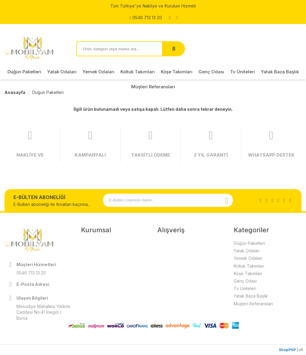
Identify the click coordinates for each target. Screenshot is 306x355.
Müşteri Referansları (153, 86)
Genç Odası (211, 72)
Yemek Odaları (98, 72)
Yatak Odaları (61, 72)
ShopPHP (287, 350)
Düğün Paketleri (24, 72)
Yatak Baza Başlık (280, 72)
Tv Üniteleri (242, 72)
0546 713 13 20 (145, 17)
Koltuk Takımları (137, 72)
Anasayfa (14, 92)
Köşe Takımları (176, 72)
